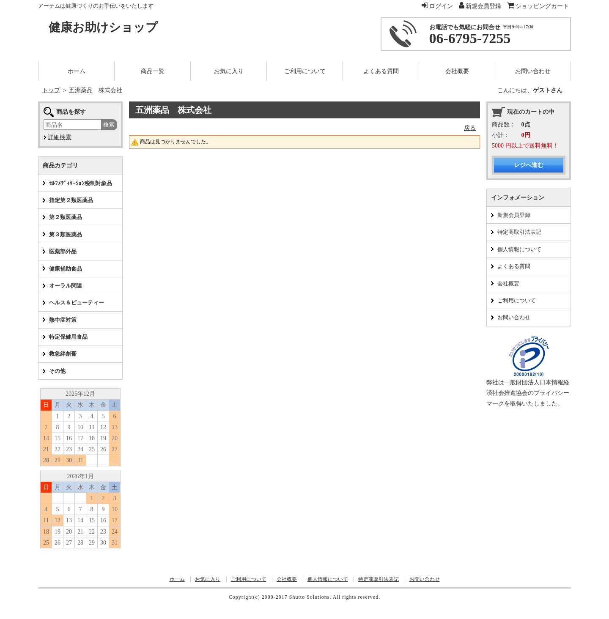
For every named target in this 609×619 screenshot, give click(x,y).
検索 (109, 124)
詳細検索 (59, 137)
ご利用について (516, 300)
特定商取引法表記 (519, 232)
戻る (470, 128)
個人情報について (519, 249)
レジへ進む (528, 165)
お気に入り (207, 579)
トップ (51, 90)
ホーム (177, 579)
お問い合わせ (513, 317)
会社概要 (508, 283)
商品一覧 (153, 71)
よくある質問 (513, 266)
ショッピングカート (538, 6)
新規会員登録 (513, 215)
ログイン (437, 6)
